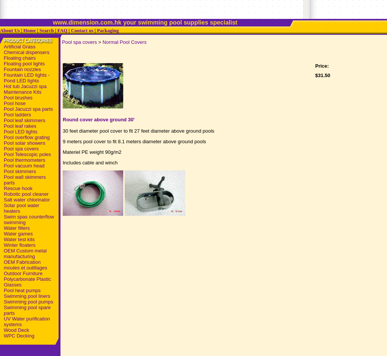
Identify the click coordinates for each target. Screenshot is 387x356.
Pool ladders (17, 115)
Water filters (17, 228)
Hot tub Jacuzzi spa (25, 86)
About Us (10, 30)
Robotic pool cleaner (26, 194)
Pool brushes (18, 98)
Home (29, 30)
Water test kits (19, 239)
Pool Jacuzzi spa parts (28, 109)
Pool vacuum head (24, 166)
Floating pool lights (24, 64)
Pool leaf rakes (20, 126)
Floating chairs (20, 58)
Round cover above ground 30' (99, 119)
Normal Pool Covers (124, 42)
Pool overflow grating (27, 137)
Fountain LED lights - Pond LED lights (27, 78)
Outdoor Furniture (23, 273)
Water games (18, 234)
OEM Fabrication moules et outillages (25, 265)
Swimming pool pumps (28, 302)
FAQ (62, 30)
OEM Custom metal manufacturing (25, 253)
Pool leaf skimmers (24, 120)
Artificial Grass (20, 47)
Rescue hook (18, 188)
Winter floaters (20, 245)
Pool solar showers (24, 143)
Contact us (82, 30)
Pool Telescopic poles (27, 154)
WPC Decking (19, 336)
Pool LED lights (20, 132)
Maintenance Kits (23, 92)
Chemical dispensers (27, 52)
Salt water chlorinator (27, 200)
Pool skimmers (20, 171)
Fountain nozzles (22, 69)
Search (46, 30)
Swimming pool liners (27, 296)
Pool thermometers (24, 160)
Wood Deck (16, 330)
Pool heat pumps (22, 290)
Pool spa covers (21, 149)
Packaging (108, 30)
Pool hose (15, 103)
